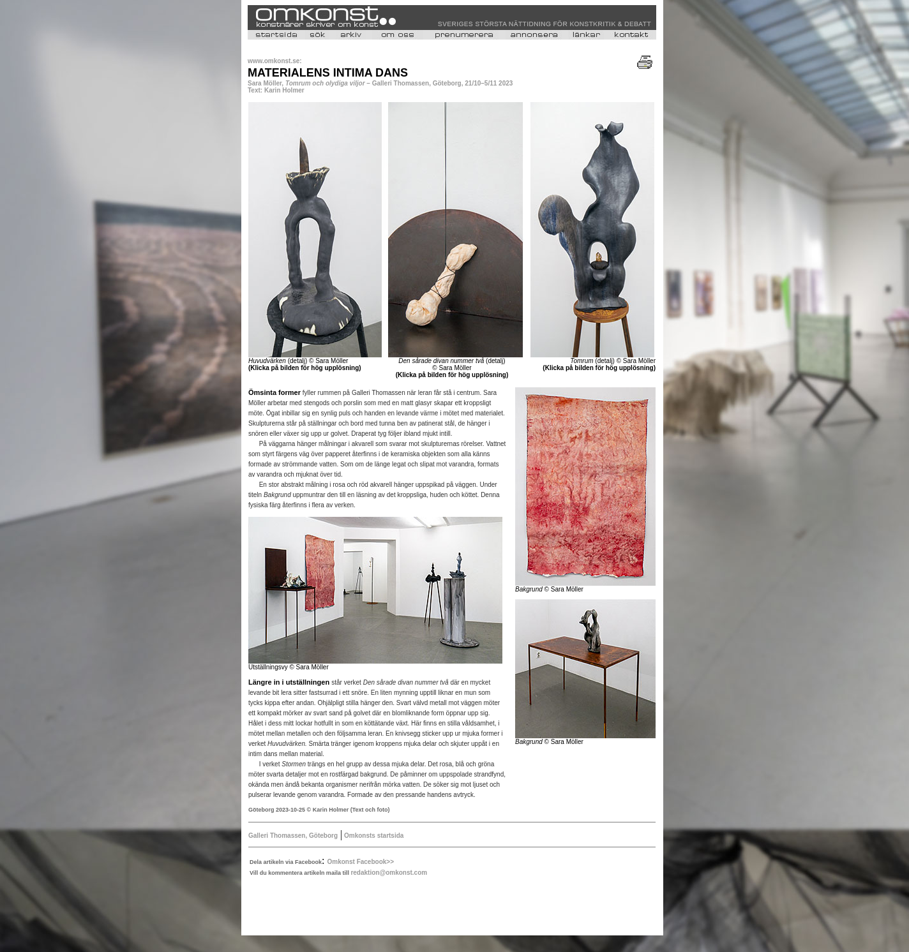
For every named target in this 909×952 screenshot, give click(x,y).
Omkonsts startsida (372, 835)
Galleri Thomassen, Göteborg (293, 835)
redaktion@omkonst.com (388, 872)
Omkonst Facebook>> (360, 861)
